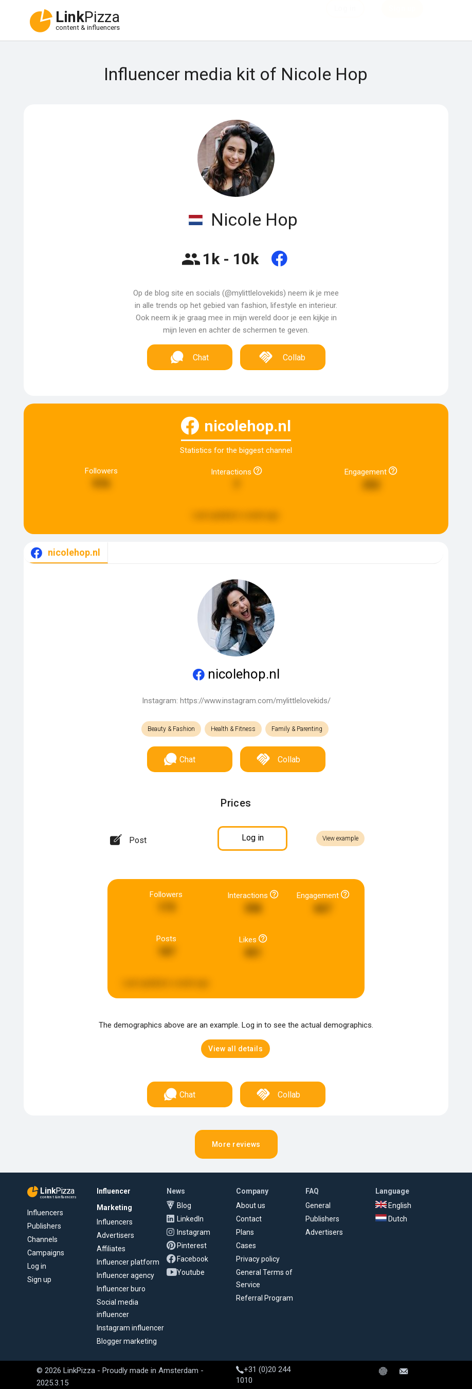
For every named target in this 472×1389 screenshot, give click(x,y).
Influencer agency (125, 1275)
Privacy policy (258, 1259)
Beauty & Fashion (171, 729)
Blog (184, 1205)
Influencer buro (121, 1289)
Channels (42, 1239)
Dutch (391, 1219)
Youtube (191, 1272)
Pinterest (192, 1245)
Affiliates (111, 1249)
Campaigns (45, 1253)
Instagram (193, 1232)
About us (250, 1205)
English (393, 1205)
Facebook (192, 1259)
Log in (36, 1266)
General (318, 1205)
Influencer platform (128, 1262)
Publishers (44, 1226)
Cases (246, 1245)
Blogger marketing (127, 1341)
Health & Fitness (233, 729)
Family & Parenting (296, 729)
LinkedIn (190, 1219)
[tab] (66, 552)
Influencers (45, 1213)
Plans (245, 1232)
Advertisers (115, 1235)
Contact (249, 1219)
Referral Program (264, 1298)
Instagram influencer (130, 1328)
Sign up (39, 1279)
